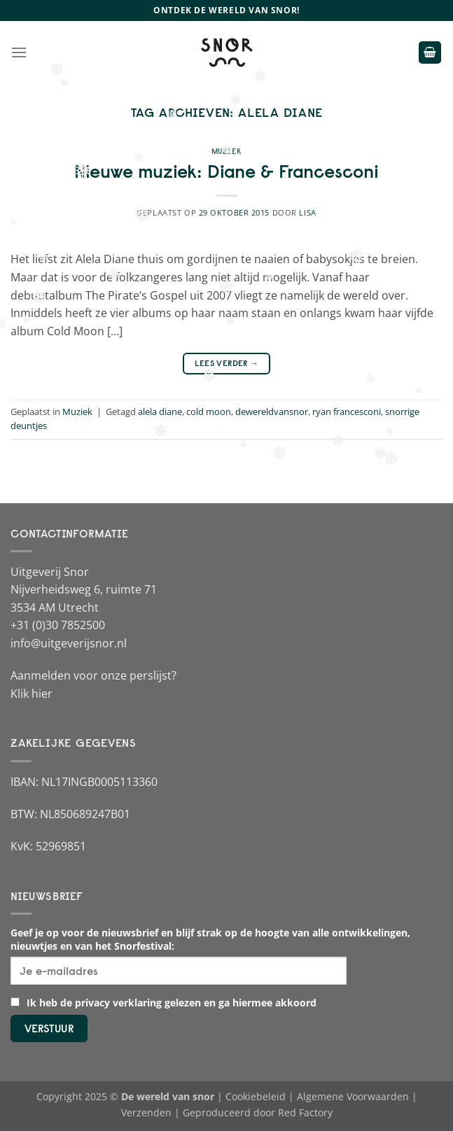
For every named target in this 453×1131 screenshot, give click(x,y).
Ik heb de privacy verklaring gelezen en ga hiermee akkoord (163, 1002)
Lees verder (227, 363)
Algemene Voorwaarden (353, 1096)
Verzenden (146, 1112)
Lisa (307, 212)
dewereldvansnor (271, 411)
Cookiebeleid (255, 1096)
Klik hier (32, 693)
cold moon (208, 411)
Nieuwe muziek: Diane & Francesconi (226, 171)
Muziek (226, 151)
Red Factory (305, 1112)
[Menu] (19, 52)
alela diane (160, 411)
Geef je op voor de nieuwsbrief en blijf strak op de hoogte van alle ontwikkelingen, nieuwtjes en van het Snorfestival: (210, 939)
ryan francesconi (346, 411)
